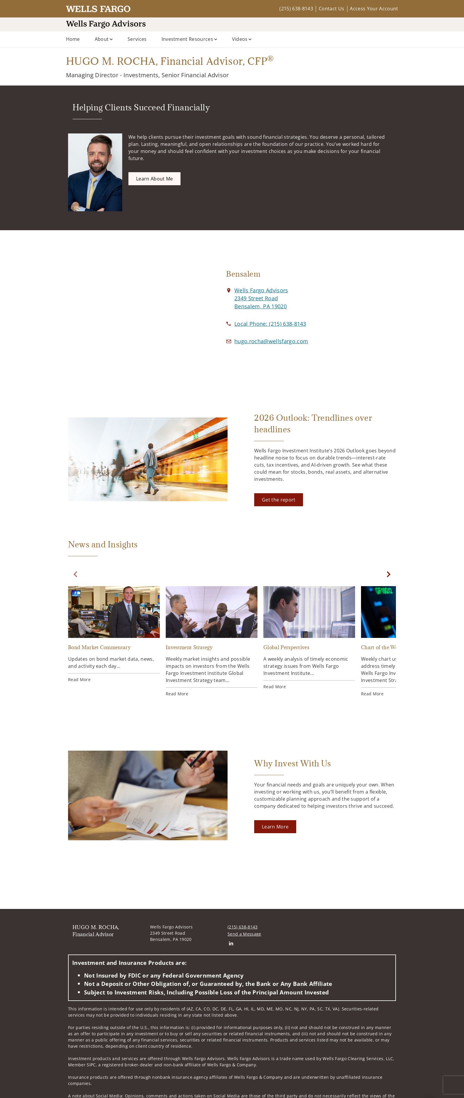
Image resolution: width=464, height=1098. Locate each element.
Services (137, 39)
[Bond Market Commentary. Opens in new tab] (114, 634)
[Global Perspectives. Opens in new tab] (309, 638)
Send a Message (244, 934)
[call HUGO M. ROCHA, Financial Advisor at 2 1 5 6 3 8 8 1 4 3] (270, 323)
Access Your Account (374, 8)
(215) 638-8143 (296, 8)
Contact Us (331, 8)
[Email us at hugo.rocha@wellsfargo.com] (271, 341)
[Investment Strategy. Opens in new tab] (211, 641)
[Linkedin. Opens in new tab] (231, 943)
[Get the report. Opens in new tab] (278, 499)
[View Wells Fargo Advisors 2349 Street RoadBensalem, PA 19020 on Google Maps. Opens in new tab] (261, 298)
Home (73, 39)
